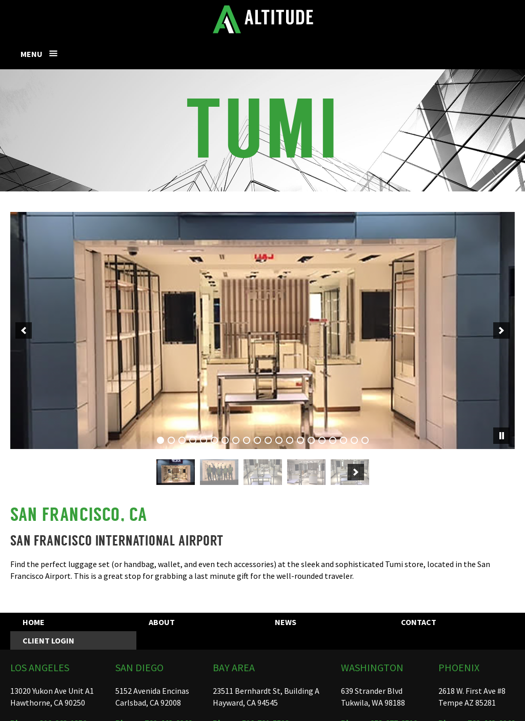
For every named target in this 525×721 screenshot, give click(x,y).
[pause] (501, 435)
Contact (418, 622)
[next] (501, 330)
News (285, 622)
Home (34, 622)
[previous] (23, 330)
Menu (32, 54)
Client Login (48, 640)
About (162, 622)
